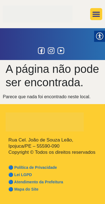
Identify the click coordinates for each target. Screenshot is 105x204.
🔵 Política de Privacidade (32, 167)
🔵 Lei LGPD (20, 174)
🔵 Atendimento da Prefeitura (35, 182)
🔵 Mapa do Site (23, 189)
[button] (96, 14)
